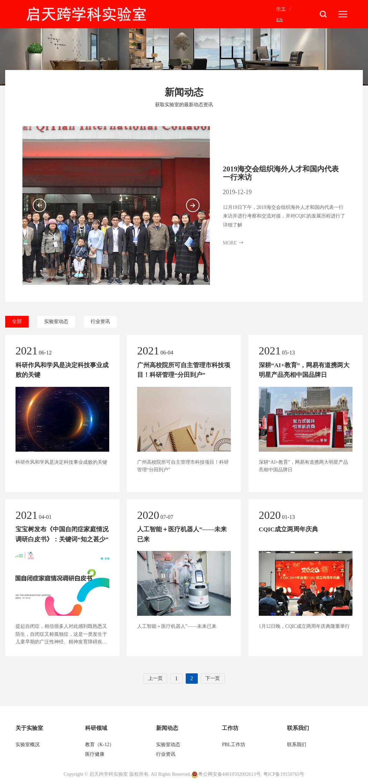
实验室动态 (56, 321)
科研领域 (96, 728)
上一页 (154, 678)
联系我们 (298, 728)
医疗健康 (95, 754)
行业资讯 (100, 321)
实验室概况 (28, 744)
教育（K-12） (99, 744)
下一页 (213, 678)
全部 (17, 321)
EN (279, 19)
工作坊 (230, 728)
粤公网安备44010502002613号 (229, 774)
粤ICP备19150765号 (284, 774)
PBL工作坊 (233, 744)
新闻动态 (167, 728)
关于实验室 (29, 728)
